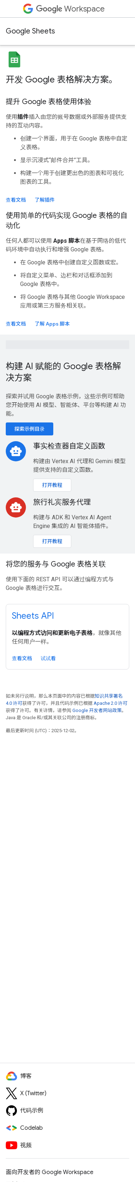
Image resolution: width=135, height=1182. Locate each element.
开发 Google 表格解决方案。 (61, 79)
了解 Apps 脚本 (52, 324)
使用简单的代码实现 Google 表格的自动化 (66, 220)
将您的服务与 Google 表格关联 (56, 564)
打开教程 (52, 485)
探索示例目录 (29, 429)
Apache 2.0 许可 (110, 703)
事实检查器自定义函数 (69, 446)
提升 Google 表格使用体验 (48, 101)
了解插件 (45, 200)
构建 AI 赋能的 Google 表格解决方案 (63, 372)
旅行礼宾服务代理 (62, 502)
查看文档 (16, 200)
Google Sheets (30, 31)
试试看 (48, 658)
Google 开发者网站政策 (97, 710)
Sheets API (33, 615)
